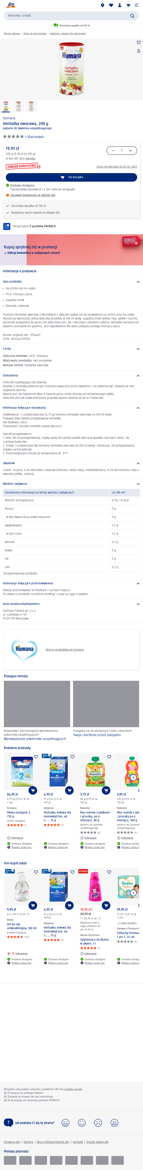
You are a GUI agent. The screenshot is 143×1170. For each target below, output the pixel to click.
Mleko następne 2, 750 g (19, 814)
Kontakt (78, 1142)
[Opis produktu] (71, 282)
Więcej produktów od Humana (45, 649)
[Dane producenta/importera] (71, 604)
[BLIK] (10, 1160)
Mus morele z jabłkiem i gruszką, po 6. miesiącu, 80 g (95, 816)
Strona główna (12, 33)
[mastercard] (87, 1160)
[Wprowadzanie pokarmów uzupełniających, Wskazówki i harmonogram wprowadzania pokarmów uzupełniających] (37, 711)
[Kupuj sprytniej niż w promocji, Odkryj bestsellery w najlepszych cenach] (71, 249)
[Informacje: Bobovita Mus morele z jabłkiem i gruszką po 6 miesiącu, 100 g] (125, 838)
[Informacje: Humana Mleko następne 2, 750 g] (15, 838)
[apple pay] (117, 1160)
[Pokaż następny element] (133, 777)
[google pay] (102, 1160)
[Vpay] (56, 1160)
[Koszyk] (128, 5)
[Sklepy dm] (102, 5)
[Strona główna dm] (10, 5)
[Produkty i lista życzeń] (111, 5)
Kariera (28, 1142)
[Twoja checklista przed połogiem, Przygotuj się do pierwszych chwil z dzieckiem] (106, 711)
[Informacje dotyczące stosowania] (71, 408)
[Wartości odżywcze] (71, 484)
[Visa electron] (71, 1160)
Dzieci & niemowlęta (35, 33)
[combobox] (71, 15)
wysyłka (30, 158)
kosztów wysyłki (73, 1089)
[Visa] (41, 1160)
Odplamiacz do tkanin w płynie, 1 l (94, 941)
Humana (9, 118)
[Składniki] (71, 463)
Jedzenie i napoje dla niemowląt (67, 33)
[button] (136, 5)
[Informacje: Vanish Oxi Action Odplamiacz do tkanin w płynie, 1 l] (88, 954)
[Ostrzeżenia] (71, 376)
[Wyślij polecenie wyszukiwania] (132, 15)
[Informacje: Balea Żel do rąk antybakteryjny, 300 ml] (17, 954)
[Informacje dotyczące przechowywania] (71, 583)
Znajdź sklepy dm (97, 1142)
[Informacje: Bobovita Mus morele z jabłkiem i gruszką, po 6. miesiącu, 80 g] (88, 838)
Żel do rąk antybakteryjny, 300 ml (22, 926)
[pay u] (25, 1160)
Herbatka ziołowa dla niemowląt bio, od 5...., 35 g (57, 816)
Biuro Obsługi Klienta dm (53, 1142)
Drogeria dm (12, 1142)
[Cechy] (71, 349)
